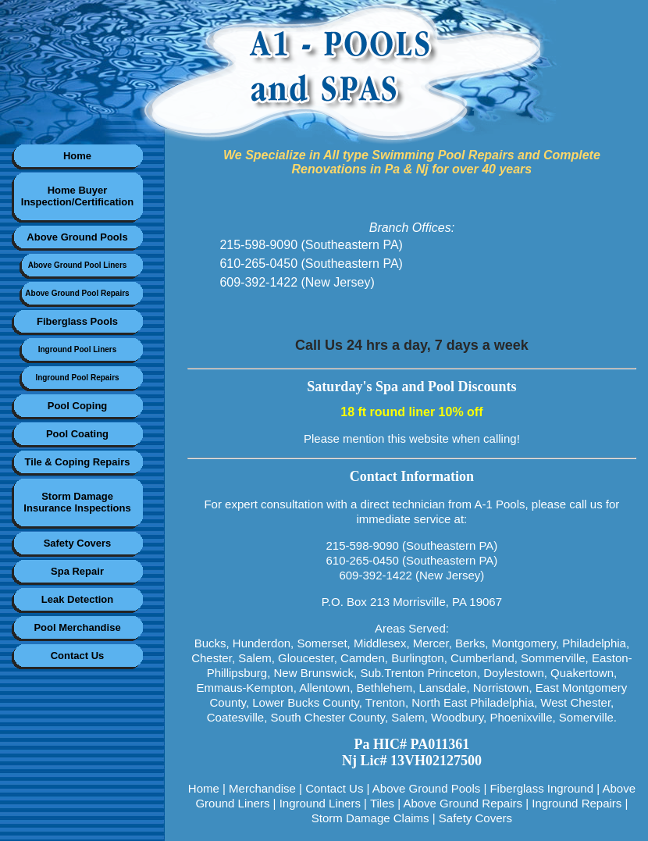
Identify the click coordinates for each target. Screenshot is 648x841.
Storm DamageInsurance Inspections (76, 502)
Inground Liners (320, 803)
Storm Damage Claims (370, 818)
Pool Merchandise (77, 627)
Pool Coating (77, 434)
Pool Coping (78, 406)
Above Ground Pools (77, 237)
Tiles (382, 803)
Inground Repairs (576, 803)
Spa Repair (77, 571)
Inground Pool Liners (77, 349)
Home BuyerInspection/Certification (77, 196)
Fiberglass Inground (541, 788)
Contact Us (78, 655)
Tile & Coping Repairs (77, 462)
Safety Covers (78, 543)
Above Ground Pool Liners (77, 265)
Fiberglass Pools (77, 321)
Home (77, 156)
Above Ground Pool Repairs (77, 293)
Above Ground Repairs (462, 803)
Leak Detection (77, 599)
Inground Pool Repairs (77, 377)
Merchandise (262, 788)
